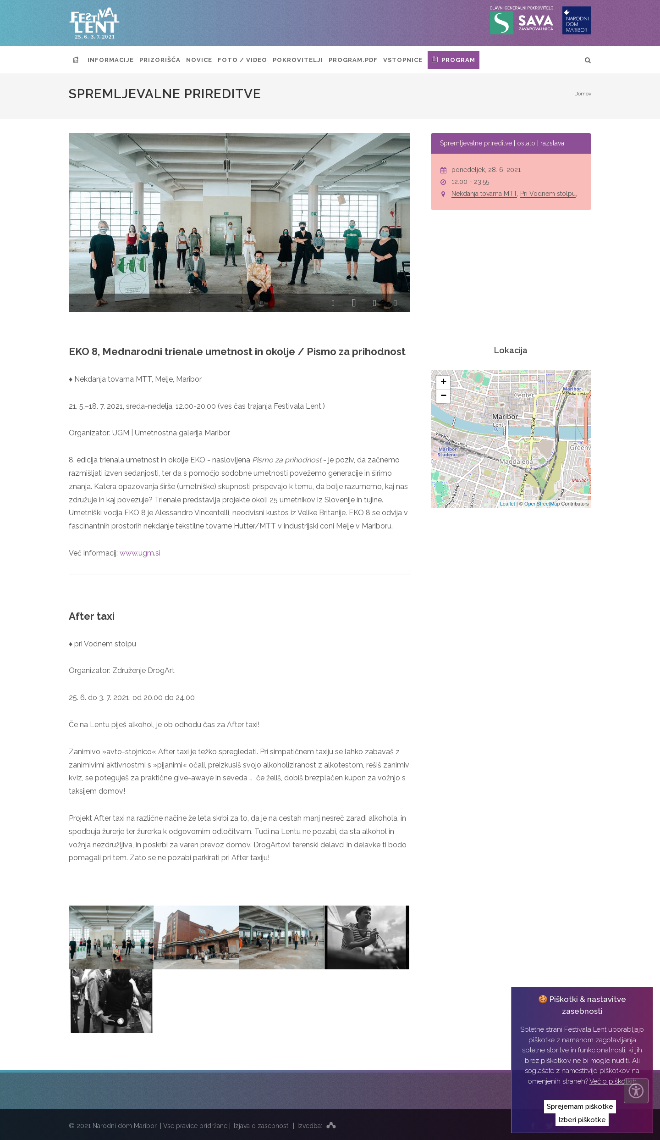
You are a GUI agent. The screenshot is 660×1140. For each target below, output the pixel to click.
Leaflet (507, 503)
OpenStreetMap (542, 503)
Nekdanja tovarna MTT (484, 193)
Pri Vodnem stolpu (548, 193)
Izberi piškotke (582, 1120)
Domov (582, 93)
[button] (333, 304)
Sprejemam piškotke (580, 1106)
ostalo (527, 143)
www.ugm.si (140, 553)
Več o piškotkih (613, 1081)
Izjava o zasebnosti (262, 1125)
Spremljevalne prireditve (476, 143)
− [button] (443, 396)
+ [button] (443, 382)
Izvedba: (318, 1124)
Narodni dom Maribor (125, 1125)
